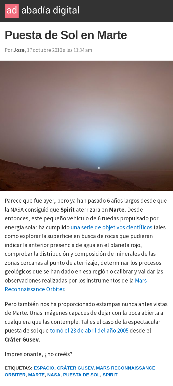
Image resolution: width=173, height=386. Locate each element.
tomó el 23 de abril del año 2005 (89, 330)
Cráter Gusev (75, 367)
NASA (54, 374)
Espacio (44, 367)
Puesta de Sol (81, 374)
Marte (36, 374)
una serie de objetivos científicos (111, 227)
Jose (18, 50)
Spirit (110, 374)
